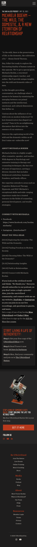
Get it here (18, 427)
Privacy (18, 520)
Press (18, 506)
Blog (18, 485)
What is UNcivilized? (18, 497)
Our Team (18, 500)
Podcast (18, 482)
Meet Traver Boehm (19, 494)
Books (18, 479)
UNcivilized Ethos (11, 342)
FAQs (18, 503)
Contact (18, 523)
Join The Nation (18, 458)
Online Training (18, 464)
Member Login (18, 514)
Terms (18, 517)
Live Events (18, 461)
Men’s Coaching (18, 467)
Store (18, 470)
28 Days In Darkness (18, 350)
